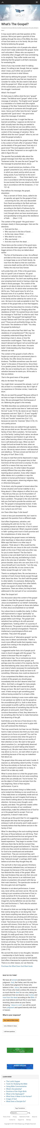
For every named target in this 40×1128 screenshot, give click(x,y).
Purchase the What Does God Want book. (17, 966)
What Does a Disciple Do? (16, 1101)
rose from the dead (10, 997)
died (17, 992)
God (12, 982)
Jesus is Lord (16, 1005)
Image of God (11, 1099)
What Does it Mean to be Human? (19, 1096)
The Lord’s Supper (13, 1081)
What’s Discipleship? (14, 1089)
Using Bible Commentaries (16, 1086)
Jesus (16, 987)
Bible (33, 997)
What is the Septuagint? (15, 1094)
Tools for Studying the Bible (16, 1084)
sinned (14, 980)
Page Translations (20, 1108)
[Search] (19, 1112)
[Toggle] (37, 2)
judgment (10, 1007)
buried (31, 995)
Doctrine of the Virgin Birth (16, 1091)
